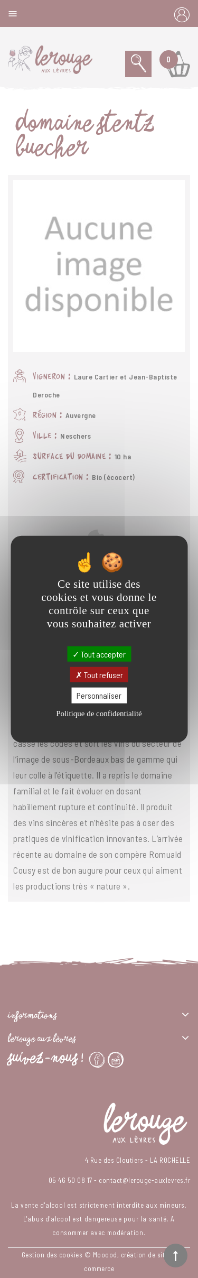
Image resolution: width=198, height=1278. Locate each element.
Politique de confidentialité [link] (99, 713)
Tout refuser (99, 675)
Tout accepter (99, 654)
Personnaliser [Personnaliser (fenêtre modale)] (99, 695)
